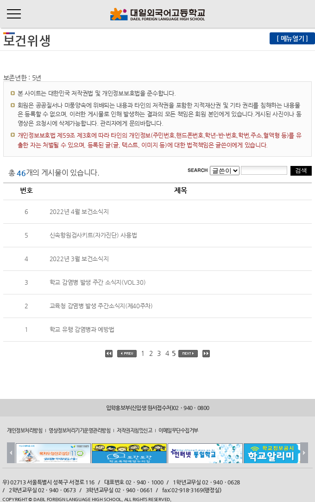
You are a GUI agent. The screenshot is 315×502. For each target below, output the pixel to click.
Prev (11, 452)
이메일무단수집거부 (178, 430)
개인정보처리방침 (24, 430)
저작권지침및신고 (134, 430)
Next (304, 452)
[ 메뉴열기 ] (292, 38)
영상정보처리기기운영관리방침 (79, 430)
